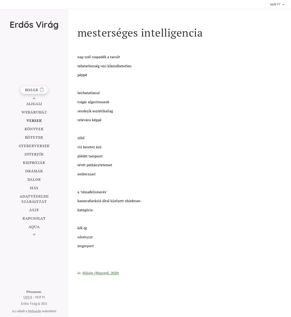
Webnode (34, 311)
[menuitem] (34, 103)
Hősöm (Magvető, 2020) (100, 272)
